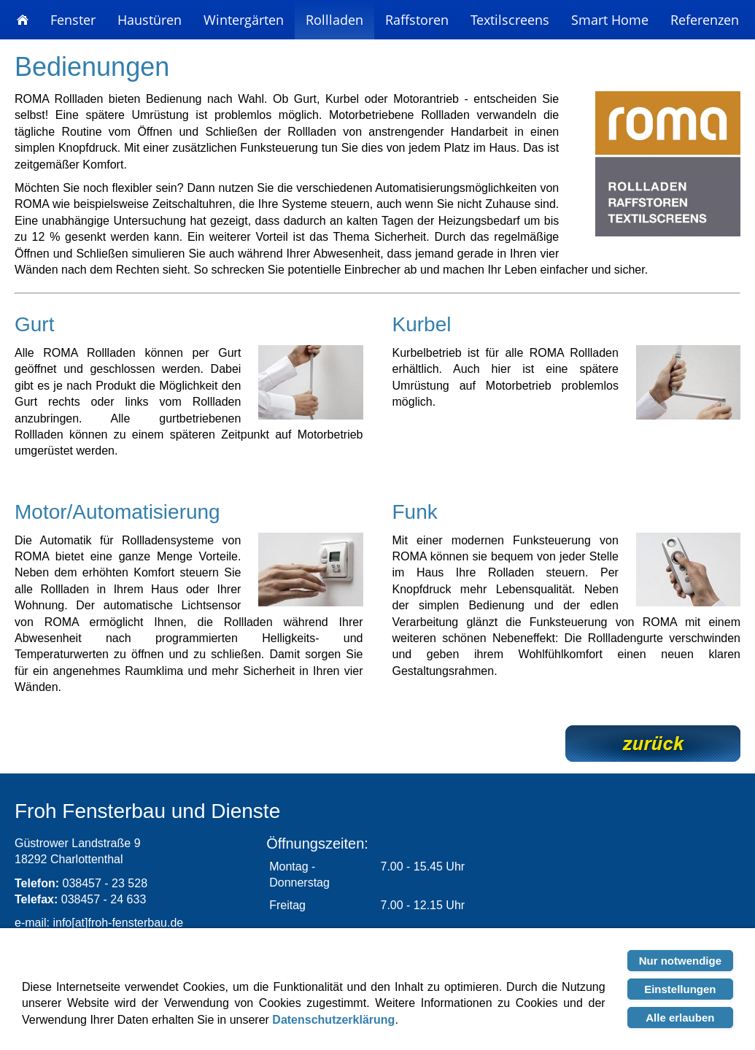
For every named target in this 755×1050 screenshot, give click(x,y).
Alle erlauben (680, 1017)
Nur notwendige (680, 960)
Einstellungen (680, 989)
